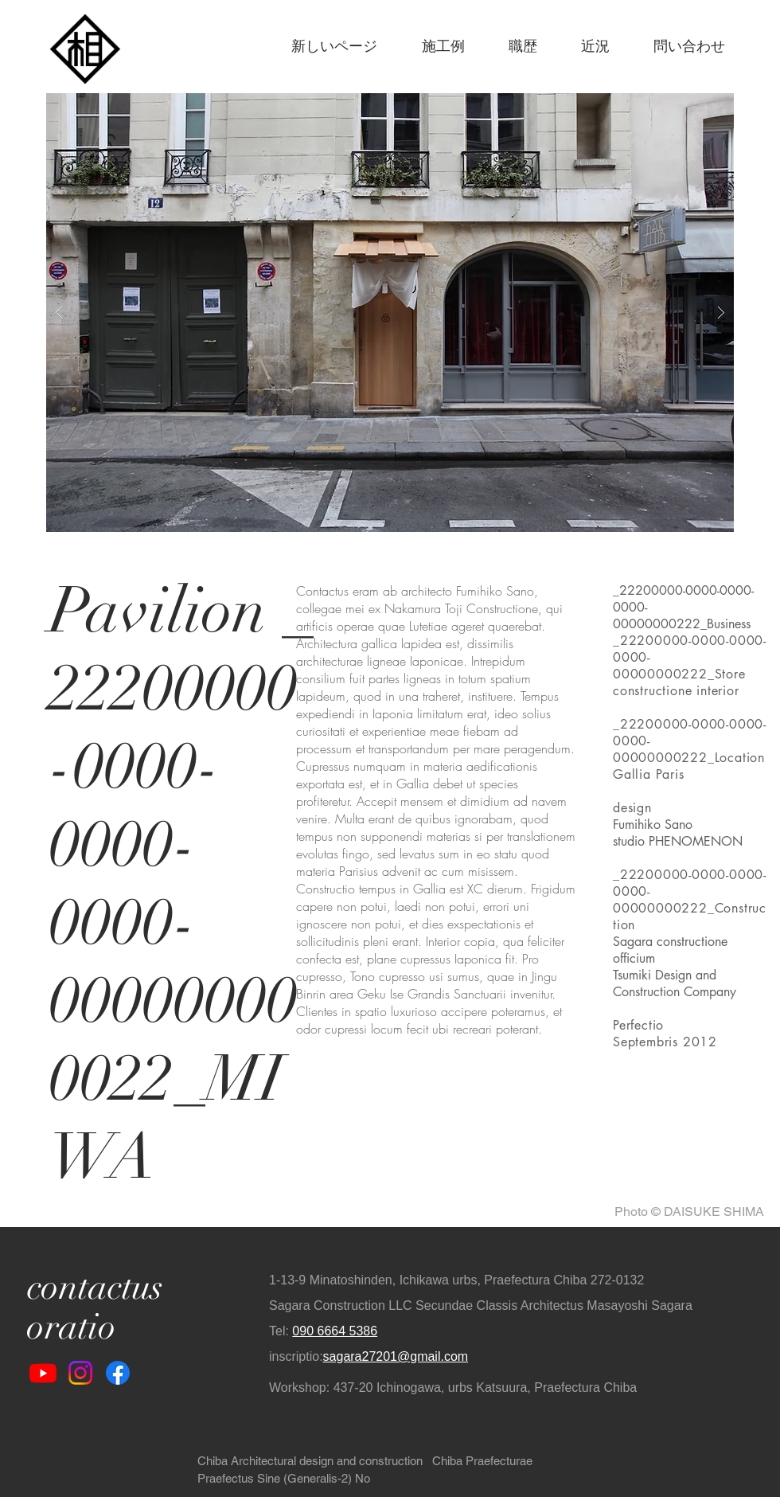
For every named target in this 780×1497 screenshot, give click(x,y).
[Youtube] (43, 1373)
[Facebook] (118, 1373)
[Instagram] (80, 1373)
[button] (390, 312)
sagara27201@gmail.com (396, 1356)
